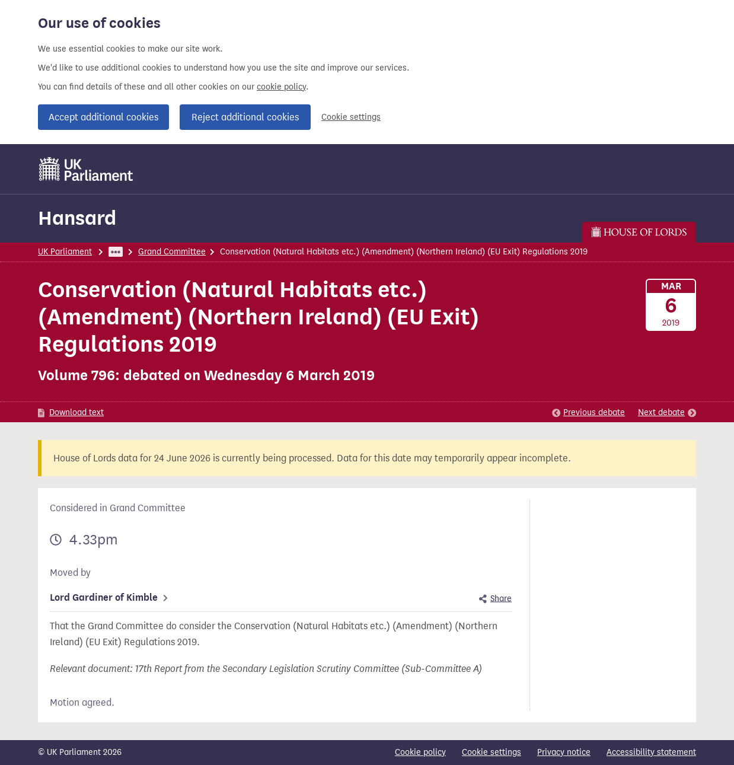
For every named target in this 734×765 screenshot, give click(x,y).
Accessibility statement (651, 752)
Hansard (77, 218)
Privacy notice (564, 752)
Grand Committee (172, 252)
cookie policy (281, 87)
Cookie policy (420, 752)
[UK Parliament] (86, 169)
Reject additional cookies (245, 117)
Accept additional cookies (103, 117)
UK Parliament (65, 252)
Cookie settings (351, 117)
